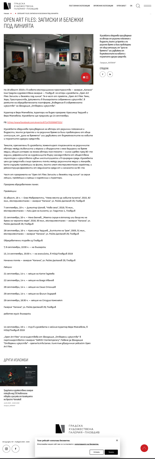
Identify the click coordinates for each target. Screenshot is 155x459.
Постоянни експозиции (78, 7)
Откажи (97, 452)
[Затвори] (117, 440)
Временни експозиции (102, 7)
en (130, 7)
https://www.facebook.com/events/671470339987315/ (34, 124)
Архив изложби (38, 16)
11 (83, 77)
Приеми (111, 452)
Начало (6, 16)
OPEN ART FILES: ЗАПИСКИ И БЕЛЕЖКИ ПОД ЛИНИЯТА (67, 16)
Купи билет (120, 7)
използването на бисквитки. (87, 444)
